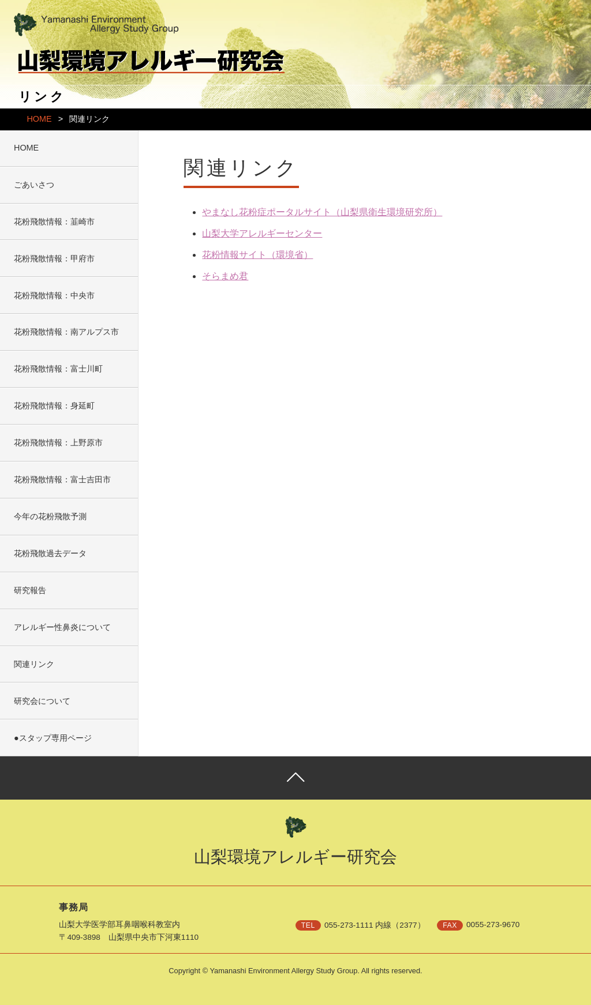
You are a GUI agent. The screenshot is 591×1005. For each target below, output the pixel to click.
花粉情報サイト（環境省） (257, 255)
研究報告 (30, 590)
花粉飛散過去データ (50, 553)
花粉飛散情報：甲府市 (54, 258)
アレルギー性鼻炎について (62, 627)
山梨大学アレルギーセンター (262, 233)
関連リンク (34, 664)
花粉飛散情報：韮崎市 (54, 221)
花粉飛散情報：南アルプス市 (66, 331)
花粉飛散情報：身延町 (54, 405)
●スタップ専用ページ (53, 737)
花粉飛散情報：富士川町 (58, 368)
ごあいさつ (34, 184)
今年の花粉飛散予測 (50, 516)
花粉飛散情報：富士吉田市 (62, 479)
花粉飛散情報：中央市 (54, 295)
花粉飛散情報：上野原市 (58, 442)
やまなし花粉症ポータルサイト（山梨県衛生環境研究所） (322, 212)
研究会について (42, 701)
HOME (39, 118)
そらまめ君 (225, 276)
